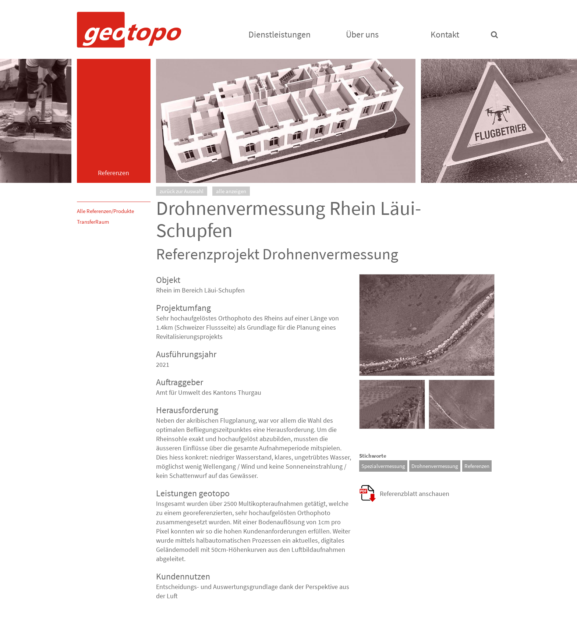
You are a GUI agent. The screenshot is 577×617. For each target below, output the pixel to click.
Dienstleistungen (279, 34)
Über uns (362, 34)
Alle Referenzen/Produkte (105, 211)
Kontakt (445, 34)
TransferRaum (93, 221)
